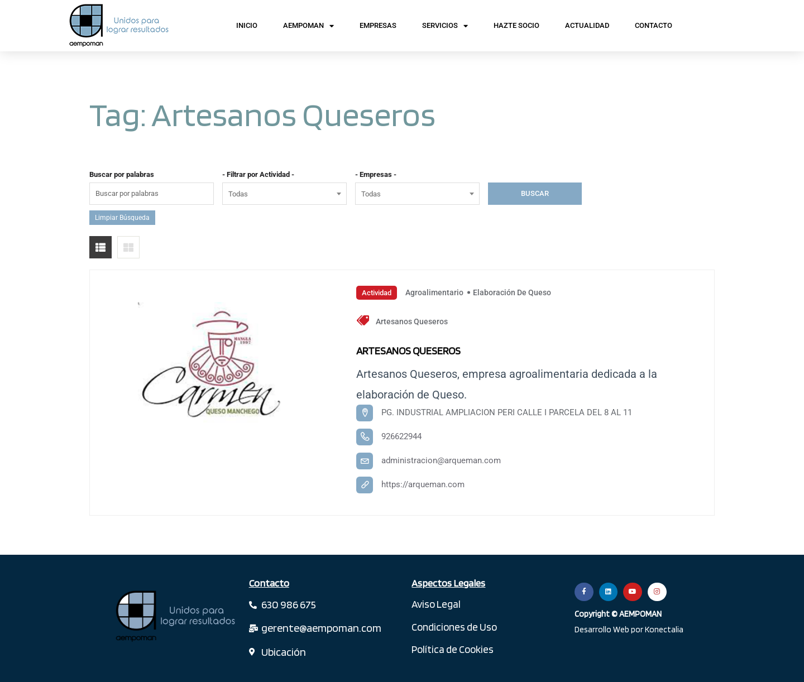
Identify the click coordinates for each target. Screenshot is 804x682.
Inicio (246, 25)
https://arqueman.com (423, 484)
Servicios (445, 26)
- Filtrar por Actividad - (258, 174)
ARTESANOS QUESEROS (417, 350)
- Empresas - (375, 174)
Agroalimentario (434, 292)
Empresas (378, 25)
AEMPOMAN (308, 26)
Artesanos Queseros (412, 321)
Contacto (653, 25)
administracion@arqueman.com (441, 460)
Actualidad (587, 25)
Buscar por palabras (121, 174)
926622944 (401, 436)
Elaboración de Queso (512, 292)
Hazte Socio (516, 25)
